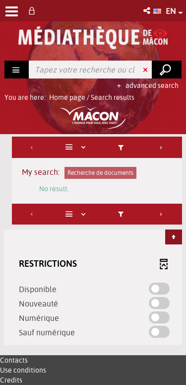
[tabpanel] (93, 242)
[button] (147, 10)
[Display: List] (77, 147)
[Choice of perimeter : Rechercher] (16, 69)
